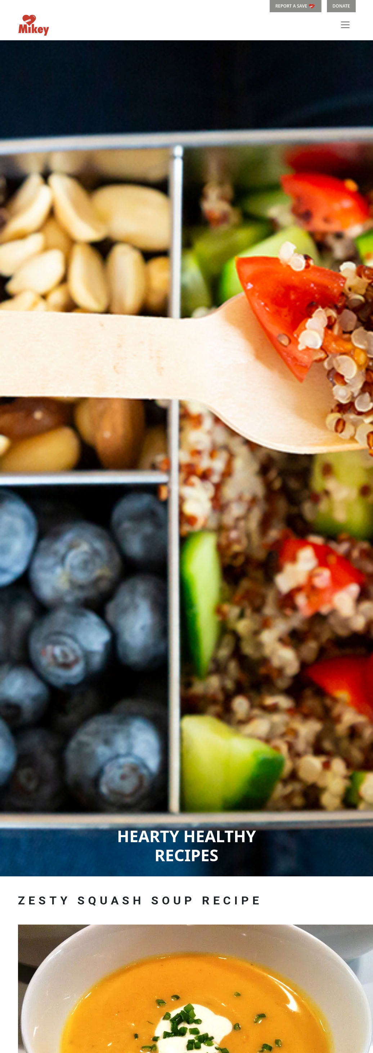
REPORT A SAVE (295, 6)
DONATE (341, 6)
